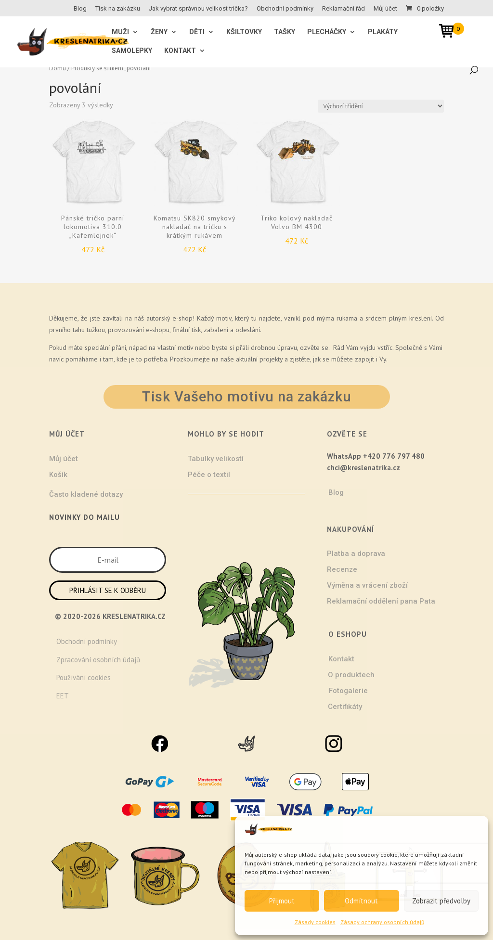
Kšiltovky (244, 32)
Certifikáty (345, 706)
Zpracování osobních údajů (98, 659)
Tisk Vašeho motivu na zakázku (246, 396)
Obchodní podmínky (285, 8)
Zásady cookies (315, 922)
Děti (197, 32)
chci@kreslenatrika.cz (363, 467)
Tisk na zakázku (117, 8)
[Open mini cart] (450, 32)
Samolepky (132, 50)
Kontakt (180, 50)
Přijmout (282, 900)
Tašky (284, 32)
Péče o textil (209, 474)
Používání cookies (83, 677)
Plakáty (383, 32)
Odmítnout (361, 900)
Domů (57, 68)
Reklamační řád (343, 8)
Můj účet (385, 8)
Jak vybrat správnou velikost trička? (198, 8)
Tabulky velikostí (216, 458)
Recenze (342, 569)
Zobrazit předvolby (441, 900)
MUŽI (120, 32)
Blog (80, 8)
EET (62, 695)
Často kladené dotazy (86, 494)
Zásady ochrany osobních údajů (382, 922)
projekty (271, 359)
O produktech (351, 674)
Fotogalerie (348, 690)
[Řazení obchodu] (381, 106)
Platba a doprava (356, 553)
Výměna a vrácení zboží (367, 585)
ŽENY (159, 32)
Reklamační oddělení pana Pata (381, 601)
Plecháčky (326, 32)
